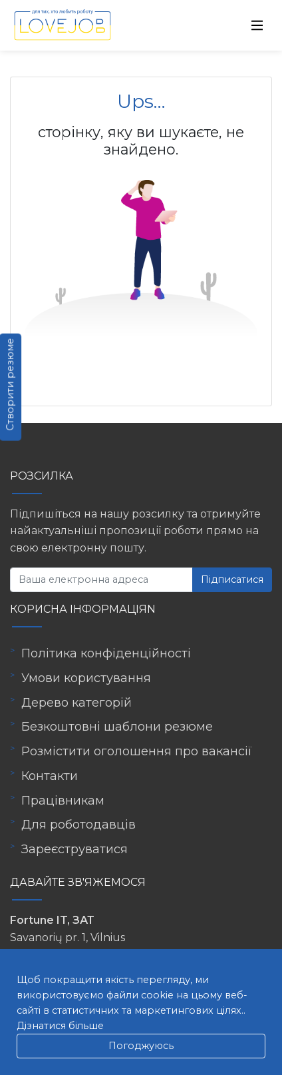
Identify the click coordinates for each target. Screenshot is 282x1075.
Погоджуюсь (141, 1046)
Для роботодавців (78, 824)
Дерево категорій (76, 702)
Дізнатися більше (60, 1026)
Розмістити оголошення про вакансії (136, 751)
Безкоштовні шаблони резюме (117, 726)
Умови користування (86, 678)
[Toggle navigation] (257, 25)
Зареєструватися (74, 849)
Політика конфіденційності (106, 653)
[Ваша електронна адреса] (101, 579)
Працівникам (62, 800)
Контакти (49, 776)
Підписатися (232, 579)
